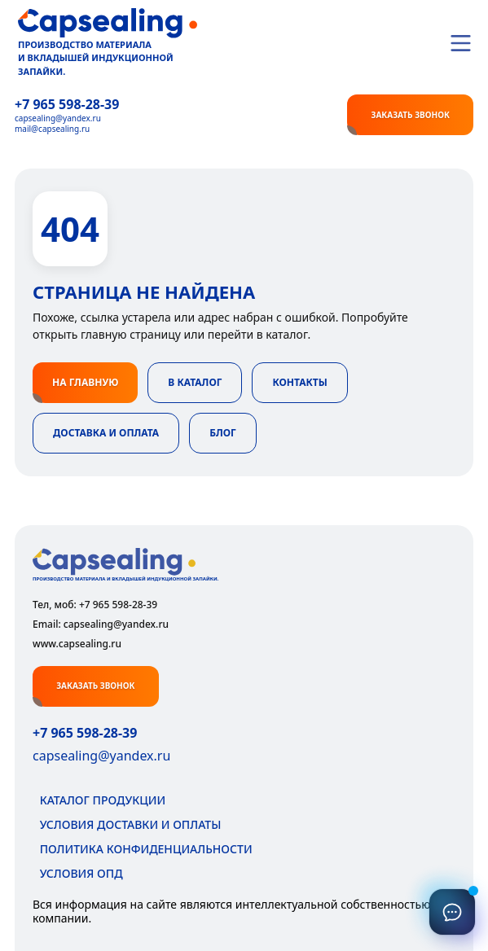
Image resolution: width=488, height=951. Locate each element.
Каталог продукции (99, 800)
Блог (222, 433)
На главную (85, 382)
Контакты (299, 382)
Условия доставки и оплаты (127, 824)
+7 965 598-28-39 (85, 733)
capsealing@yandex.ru (58, 118)
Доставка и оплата (106, 433)
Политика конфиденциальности (143, 849)
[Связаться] (452, 912)
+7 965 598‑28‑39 (67, 104)
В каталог (195, 382)
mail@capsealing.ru (52, 129)
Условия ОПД (78, 873)
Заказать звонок (410, 115)
